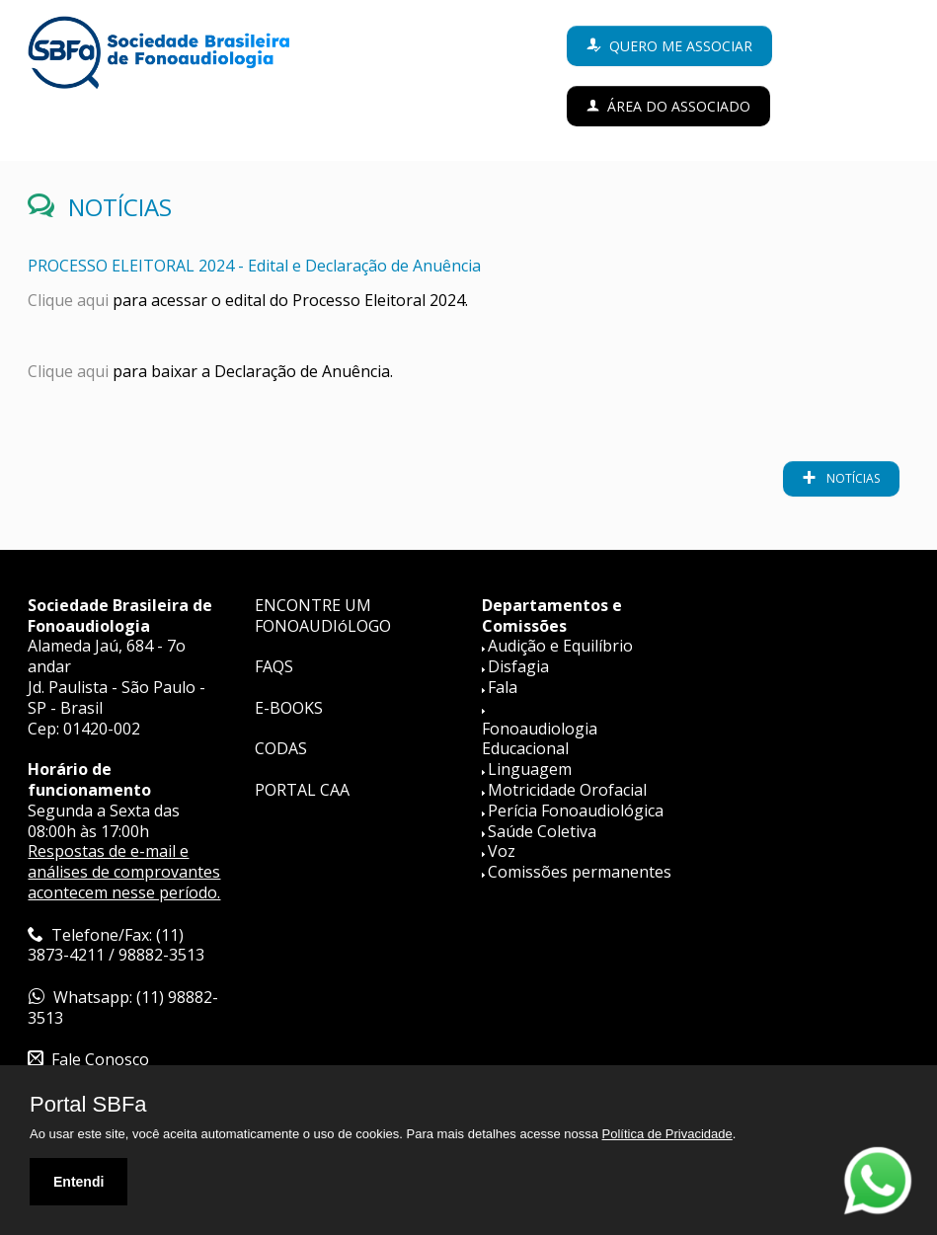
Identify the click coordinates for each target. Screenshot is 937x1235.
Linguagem (530, 769)
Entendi (78, 1182)
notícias (851, 478)
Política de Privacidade (667, 1133)
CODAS (281, 748)
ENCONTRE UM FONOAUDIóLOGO (323, 615)
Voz (501, 851)
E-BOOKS (289, 708)
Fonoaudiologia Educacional (539, 739)
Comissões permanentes (579, 872)
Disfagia (518, 666)
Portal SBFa (88, 1105)
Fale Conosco (100, 1059)
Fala (502, 687)
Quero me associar (680, 46)
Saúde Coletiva (542, 831)
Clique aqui (68, 300)
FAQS (274, 666)
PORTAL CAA (302, 790)
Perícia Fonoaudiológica (576, 810)
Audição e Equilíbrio (560, 645)
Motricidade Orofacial (567, 790)
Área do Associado (678, 106)
